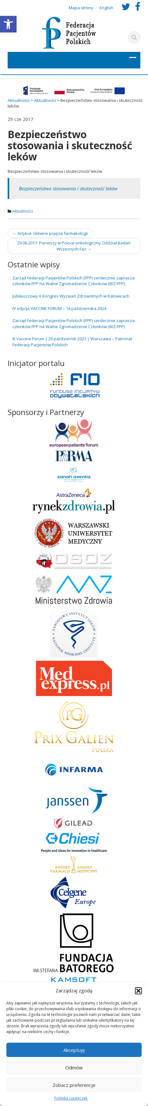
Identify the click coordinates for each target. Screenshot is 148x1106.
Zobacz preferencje (74, 1085)
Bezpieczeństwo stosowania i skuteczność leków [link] (68, 188)
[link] (8, 24)
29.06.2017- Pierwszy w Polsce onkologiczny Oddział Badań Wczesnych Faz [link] (73, 246)
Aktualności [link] (22, 211)
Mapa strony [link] (81, 8)
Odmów (74, 1067)
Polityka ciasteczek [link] (71, 1098)
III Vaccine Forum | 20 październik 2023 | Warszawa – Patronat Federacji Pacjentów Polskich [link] (72, 342)
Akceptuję (74, 1050)
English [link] (106, 8)
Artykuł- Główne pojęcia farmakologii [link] (50, 233)
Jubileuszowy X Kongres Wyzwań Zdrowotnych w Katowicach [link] (71, 296)
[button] (138, 991)
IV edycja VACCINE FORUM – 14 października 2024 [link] (59, 308)
